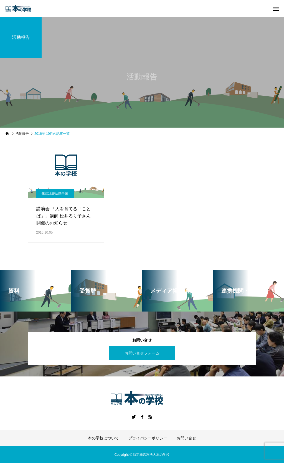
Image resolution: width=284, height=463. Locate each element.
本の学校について (103, 438)
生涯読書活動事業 (55, 193)
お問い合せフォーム (142, 353)
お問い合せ (186, 438)
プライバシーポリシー (147, 438)
